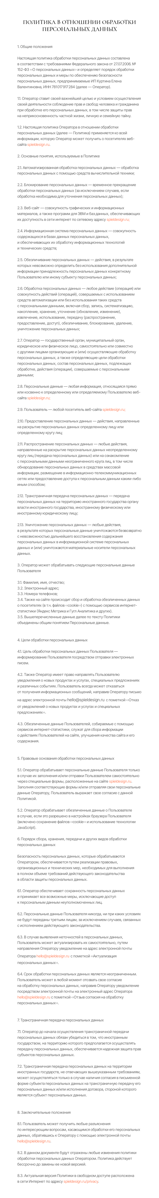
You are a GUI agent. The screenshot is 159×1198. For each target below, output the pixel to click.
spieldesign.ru (38, 144)
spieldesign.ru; (118, 219)
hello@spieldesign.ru (52, 956)
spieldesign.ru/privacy (81, 1181)
